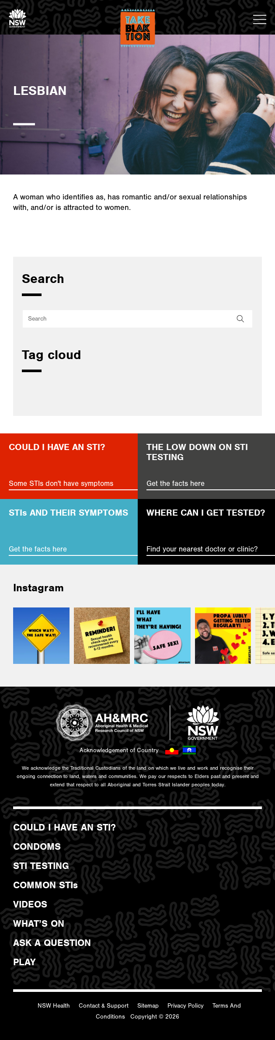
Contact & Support (104, 1005)
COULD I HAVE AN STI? (64, 827)
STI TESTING (41, 866)
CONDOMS (37, 846)
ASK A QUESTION (52, 943)
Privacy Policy (185, 1005)
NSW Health (54, 1005)
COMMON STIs (45, 885)
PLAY (24, 962)
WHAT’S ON (38, 923)
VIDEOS (30, 904)
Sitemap (148, 1005)
